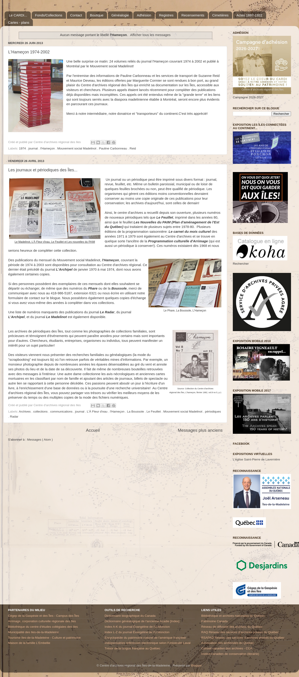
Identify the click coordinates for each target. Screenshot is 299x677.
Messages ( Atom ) (40, 439)
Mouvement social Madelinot (77, 148)
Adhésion (144, 15)
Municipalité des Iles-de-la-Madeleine (33, 632)
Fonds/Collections (48, 15)
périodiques (213, 411)
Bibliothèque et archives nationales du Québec (233, 615)
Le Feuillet (154, 411)
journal (34, 148)
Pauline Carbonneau (113, 148)
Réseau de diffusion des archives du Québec (231, 626)
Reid (133, 148)
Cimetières (220, 15)
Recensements (192, 15)
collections (41, 411)
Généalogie (120, 15)
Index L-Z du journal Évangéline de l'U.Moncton (137, 632)
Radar (14, 416)
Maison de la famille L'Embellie (29, 643)
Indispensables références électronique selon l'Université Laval (147, 643)
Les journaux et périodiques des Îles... (42, 170)
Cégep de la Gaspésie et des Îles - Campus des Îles (43, 615)
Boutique (96, 15)
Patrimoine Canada (214, 621)
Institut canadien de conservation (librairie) (230, 654)
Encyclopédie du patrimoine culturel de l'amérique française (145, 637)
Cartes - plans (18, 22)
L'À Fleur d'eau (97, 411)
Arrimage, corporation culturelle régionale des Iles (42, 621)
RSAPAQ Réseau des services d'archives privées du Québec (243, 637)
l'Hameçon (47, 148)
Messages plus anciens (200, 430)
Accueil (93, 430)
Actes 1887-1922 (249, 15)
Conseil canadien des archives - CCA (226, 648)
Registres (166, 15)
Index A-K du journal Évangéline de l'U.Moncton (137, 626)
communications (61, 411)
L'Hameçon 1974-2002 (29, 52)
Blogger (196, 665)
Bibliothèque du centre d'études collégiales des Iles (43, 626)
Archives (25, 411)
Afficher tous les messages (150, 35)
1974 (23, 148)
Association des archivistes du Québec (227, 643)
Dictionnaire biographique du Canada (130, 615)
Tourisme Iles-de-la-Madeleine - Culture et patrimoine (44, 637)
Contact (76, 15)
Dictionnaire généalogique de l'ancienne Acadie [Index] (142, 621)
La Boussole (136, 411)
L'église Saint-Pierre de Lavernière (256, 459)
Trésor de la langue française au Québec (132, 648)
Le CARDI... (18, 15)
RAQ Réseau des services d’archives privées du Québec (240, 632)
